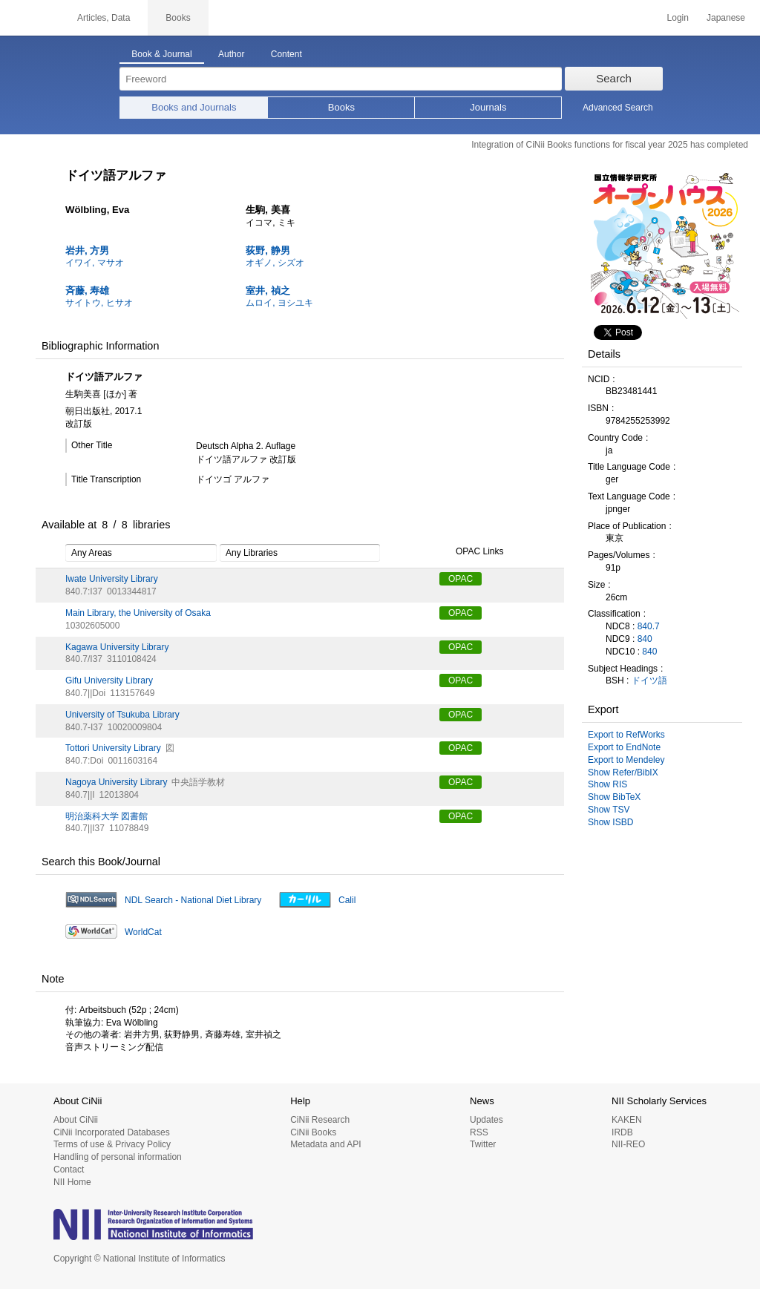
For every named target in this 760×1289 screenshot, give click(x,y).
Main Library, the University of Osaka (138, 613)
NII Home (72, 1182)
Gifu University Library (109, 680)
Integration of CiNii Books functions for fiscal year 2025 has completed (609, 145)
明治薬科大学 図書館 (106, 816)
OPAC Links (471, 552)
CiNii (29, 18)
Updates (486, 1120)
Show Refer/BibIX (623, 772)
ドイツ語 (649, 680)
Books (341, 107)
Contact (68, 1169)
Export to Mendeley (626, 760)
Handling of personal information (117, 1157)
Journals (488, 107)
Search (614, 78)
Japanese (726, 18)
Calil (347, 900)
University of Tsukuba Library (122, 714)
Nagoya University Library (116, 782)
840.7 (649, 626)
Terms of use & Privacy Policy (112, 1144)
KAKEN (627, 1120)
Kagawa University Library (116, 647)
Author (231, 54)
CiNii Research (320, 1120)
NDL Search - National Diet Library (193, 900)
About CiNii (75, 1120)
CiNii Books (313, 1132)
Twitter (483, 1144)
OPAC (460, 579)
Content (286, 54)
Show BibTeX (614, 797)
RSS (479, 1132)
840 (645, 639)
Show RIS (607, 784)
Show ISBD (610, 822)
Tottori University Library (113, 748)
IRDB (622, 1132)
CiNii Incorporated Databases (111, 1132)
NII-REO (628, 1144)
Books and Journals (193, 107)
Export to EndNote (624, 747)
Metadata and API (325, 1144)
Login (678, 18)
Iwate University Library (111, 579)
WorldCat (143, 932)
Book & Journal (161, 54)
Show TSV (608, 809)
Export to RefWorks (626, 734)
